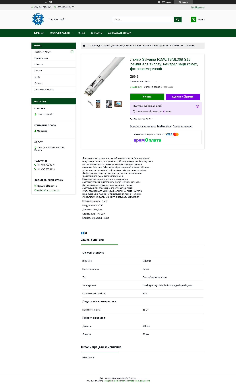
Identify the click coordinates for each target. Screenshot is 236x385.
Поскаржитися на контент (114, 381)
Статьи (38, 70)
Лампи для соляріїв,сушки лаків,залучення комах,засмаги (120, 45)
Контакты (97, 33)
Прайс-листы (41, 58)
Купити (147, 96)
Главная (39, 33)
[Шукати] (178, 19)
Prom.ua (132, 378)
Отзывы (39, 83)
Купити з (182, 96)
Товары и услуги (60, 33)
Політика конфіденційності (138, 381)
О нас (81, 33)
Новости (39, 64)
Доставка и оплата (119, 33)
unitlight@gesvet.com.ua (48, 190)
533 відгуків (167, 2)
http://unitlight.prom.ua (47, 186)
